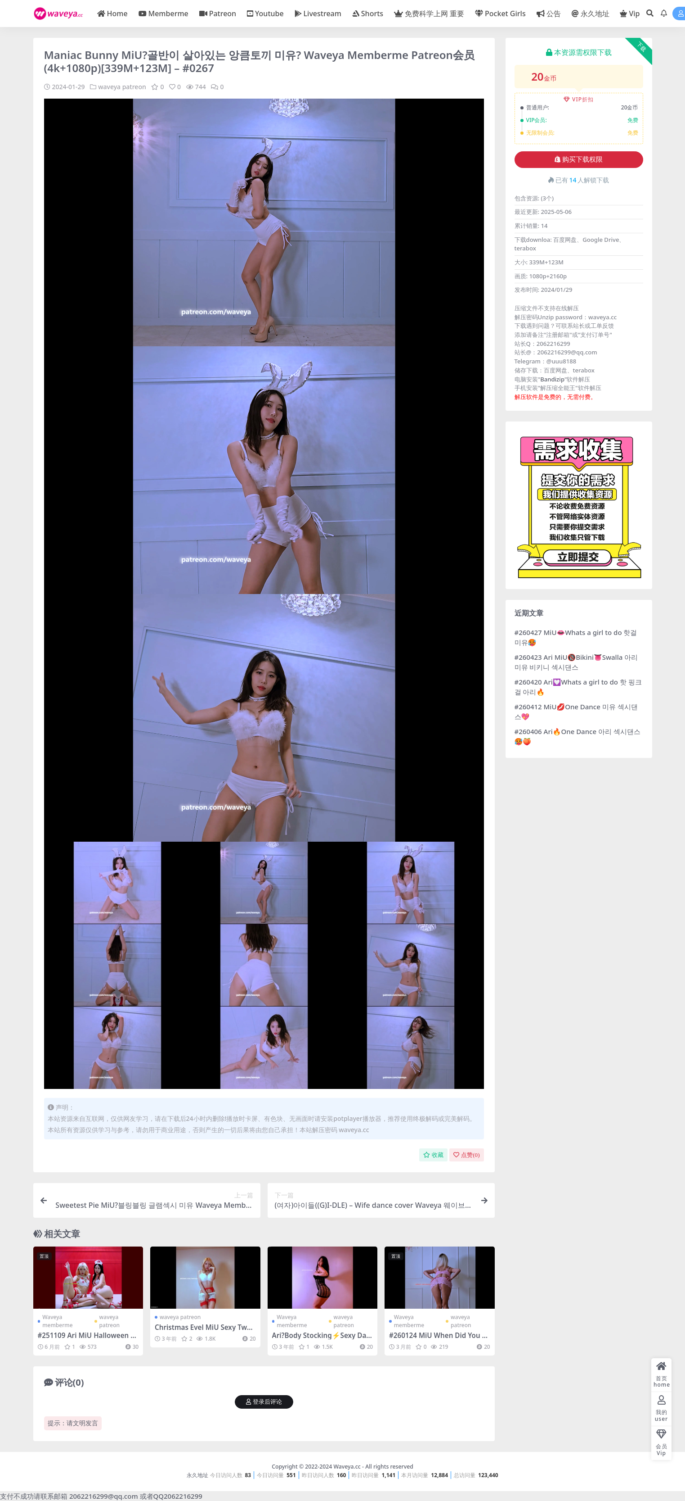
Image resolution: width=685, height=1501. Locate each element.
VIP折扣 (579, 99)
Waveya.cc (346, 1466)
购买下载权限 (579, 159)
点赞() (466, 1155)
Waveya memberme (57, 1321)
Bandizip (552, 379)
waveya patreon (122, 86)
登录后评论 (264, 1401)
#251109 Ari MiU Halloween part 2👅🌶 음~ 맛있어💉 (86, 1339)
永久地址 (197, 1475)
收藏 (433, 1155)
